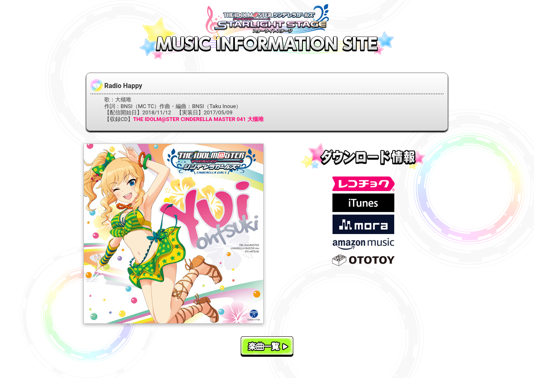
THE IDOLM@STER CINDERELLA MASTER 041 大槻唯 (198, 119)
